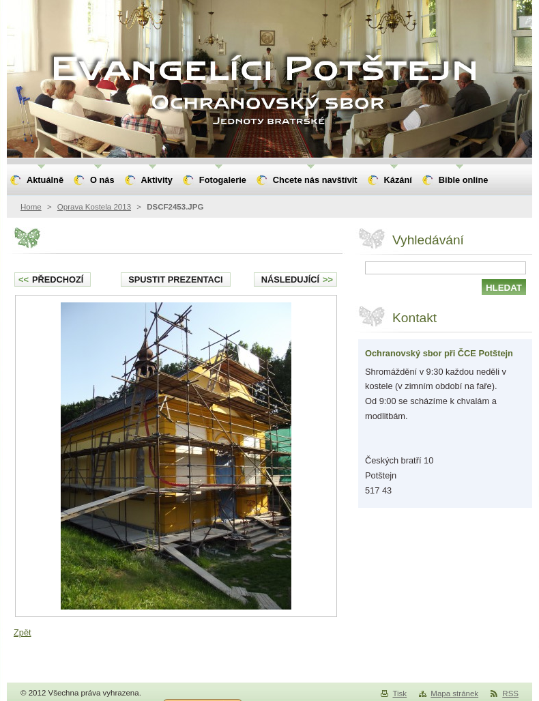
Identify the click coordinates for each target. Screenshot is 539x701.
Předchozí (50, 279)
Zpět (22, 632)
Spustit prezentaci (175, 279)
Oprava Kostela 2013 (94, 207)
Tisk (399, 693)
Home (31, 207)
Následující (297, 279)
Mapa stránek (454, 693)
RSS (510, 693)
